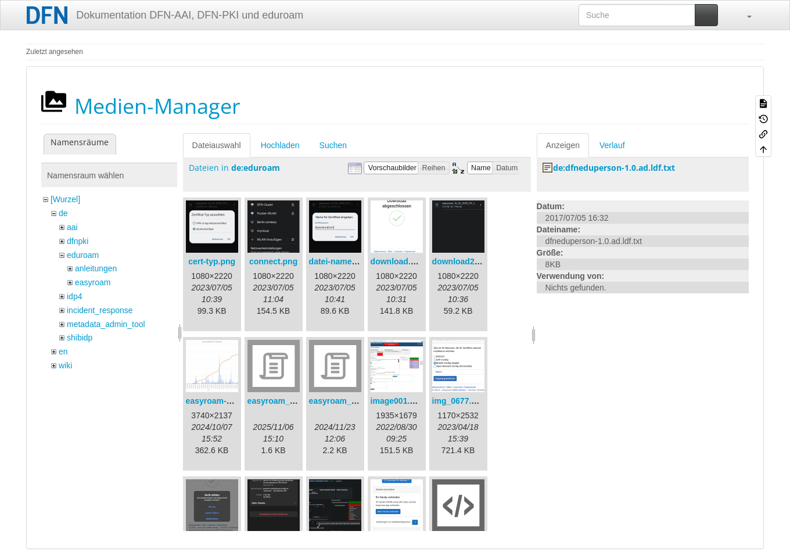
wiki (65, 365)
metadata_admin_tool (106, 324)
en (63, 351)
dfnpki (77, 241)
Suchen (333, 145)
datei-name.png (339, 261)
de (63, 213)
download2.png (462, 261)
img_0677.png (459, 401)
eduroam (83, 255)
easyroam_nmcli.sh (347, 401)
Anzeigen (563, 145)
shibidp (79, 337)
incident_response (100, 310)
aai (72, 227)
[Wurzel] (65, 199)
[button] (743, 15)
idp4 (74, 296)
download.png (398, 261)
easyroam (92, 282)
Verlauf (612, 145)
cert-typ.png (211, 261)
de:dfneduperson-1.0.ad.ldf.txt (614, 167)
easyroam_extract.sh (287, 401)
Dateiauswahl (216, 145)
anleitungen (96, 268)
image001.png (398, 401)
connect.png (273, 261)
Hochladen (280, 145)
